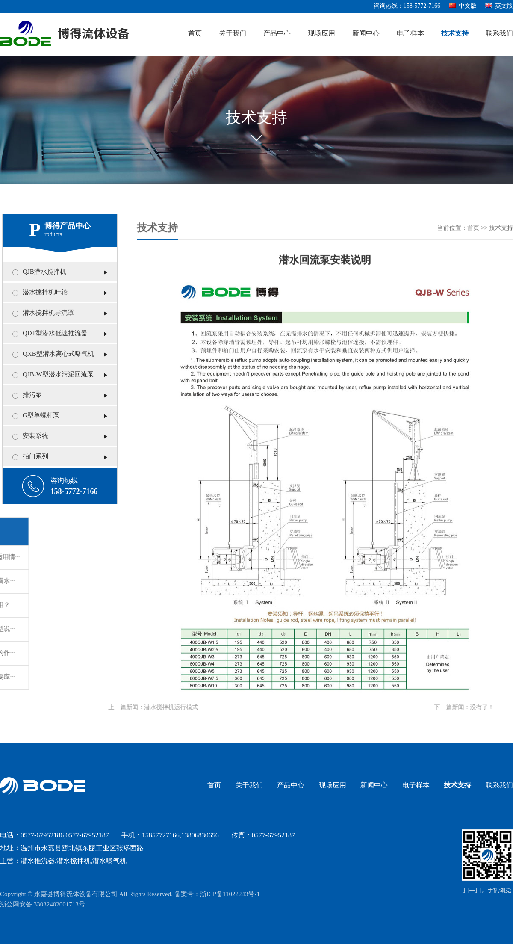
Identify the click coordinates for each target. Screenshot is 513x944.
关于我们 (232, 33)
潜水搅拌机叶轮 (40, 292)
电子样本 (410, 33)
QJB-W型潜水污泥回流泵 (53, 374)
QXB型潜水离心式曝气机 (54, 354)
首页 (195, 33)
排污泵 (28, 395)
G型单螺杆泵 (36, 415)
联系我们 (499, 33)
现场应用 (321, 33)
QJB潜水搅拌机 (40, 272)
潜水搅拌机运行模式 (153, 707)
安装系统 (31, 436)
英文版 (499, 6)
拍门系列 (31, 456)
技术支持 (455, 33)
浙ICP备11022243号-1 (230, 894)
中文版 (463, 6)
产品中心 (277, 33)
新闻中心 (366, 33)
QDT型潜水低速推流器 (50, 333)
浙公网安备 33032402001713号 (42, 904)
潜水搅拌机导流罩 (44, 313)
